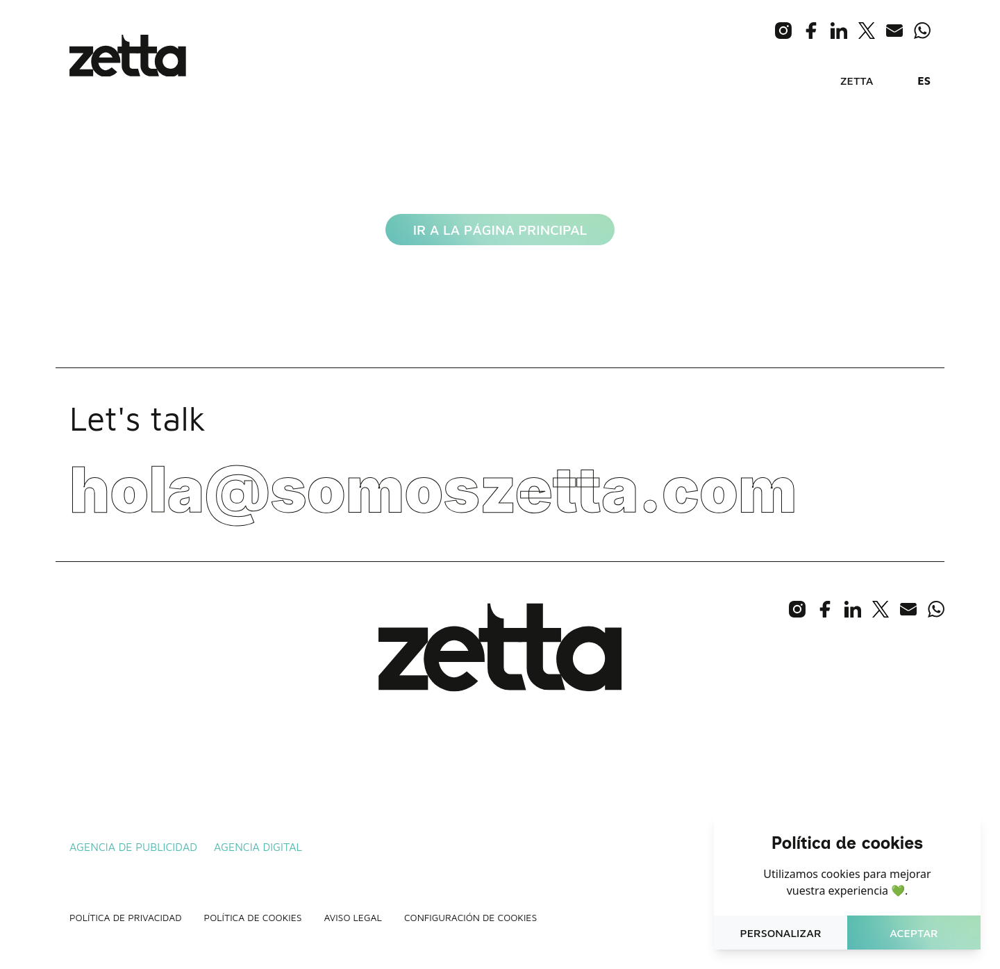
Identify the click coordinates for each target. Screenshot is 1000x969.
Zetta (857, 80)
